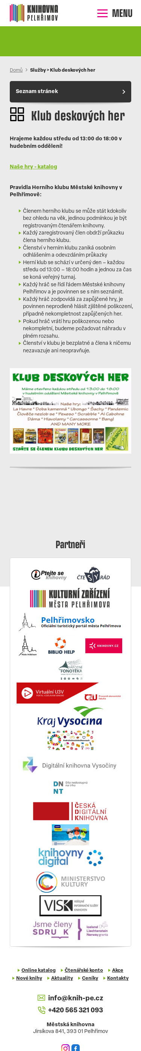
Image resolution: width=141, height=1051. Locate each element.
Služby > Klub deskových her (62, 70)
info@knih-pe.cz (70, 998)
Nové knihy (29, 978)
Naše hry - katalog (33, 167)
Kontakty (118, 978)
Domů (16, 70)
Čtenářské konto (84, 970)
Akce (117, 970)
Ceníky (90, 978)
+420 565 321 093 (70, 1011)
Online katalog (38, 970)
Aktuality (62, 978)
